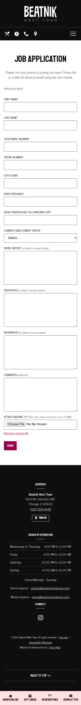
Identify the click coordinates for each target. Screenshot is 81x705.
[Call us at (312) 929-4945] (26, 34)
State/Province (14, 194)
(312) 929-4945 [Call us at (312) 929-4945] (40, 509)
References (25, 332)
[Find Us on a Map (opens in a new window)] (36, 34)
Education (24, 290)
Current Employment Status (22, 230)
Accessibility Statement (40, 642)
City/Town (11, 175)
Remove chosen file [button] (16, 432)
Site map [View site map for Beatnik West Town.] (63, 637)
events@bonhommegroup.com (50, 587)
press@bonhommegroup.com (50, 596)
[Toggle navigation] (73, 34)
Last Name (10, 117)
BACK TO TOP (40, 675)
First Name (11, 99)
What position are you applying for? (27, 212)
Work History (26, 248)
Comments (15, 375)
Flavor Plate (54, 647)
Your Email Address (16, 139)
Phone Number (13, 157)
